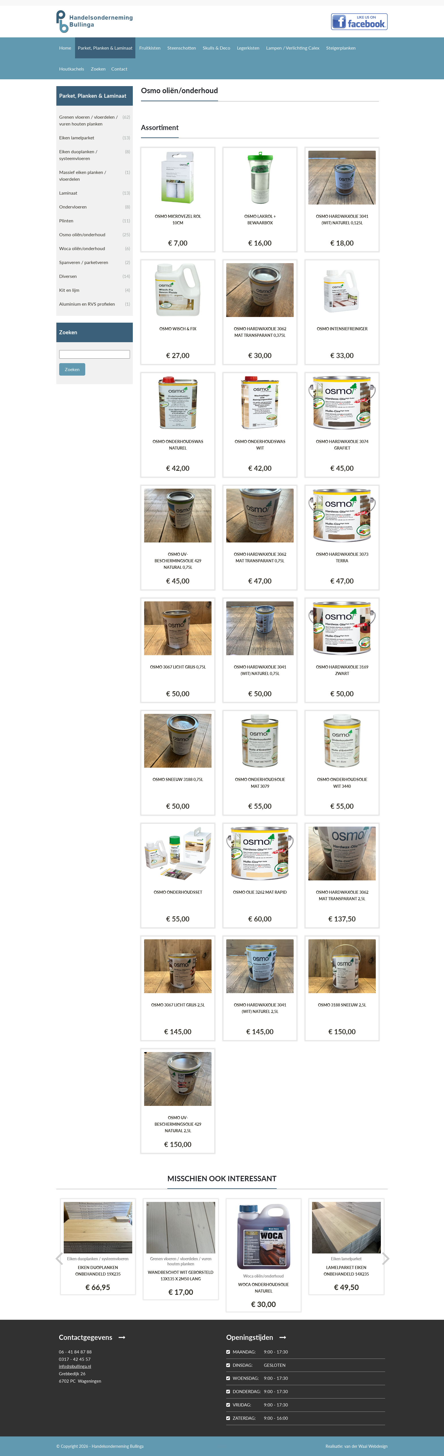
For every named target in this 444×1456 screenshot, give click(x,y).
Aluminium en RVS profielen (94, 304)
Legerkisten (248, 47)
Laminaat (94, 193)
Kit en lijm (94, 290)
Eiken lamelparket (94, 137)
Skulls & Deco (216, 47)
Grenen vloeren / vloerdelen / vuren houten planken (94, 120)
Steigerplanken (341, 47)
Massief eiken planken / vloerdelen (94, 175)
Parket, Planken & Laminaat (105, 47)
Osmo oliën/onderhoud (94, 234)
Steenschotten (181, 47)
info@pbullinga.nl (75, 1366)
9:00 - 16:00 (257, 1418)
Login (222, 1446)
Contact (119, 68)
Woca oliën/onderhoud (94, 248)
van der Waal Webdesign (366, 1446)
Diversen (94, 276)
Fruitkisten (150, 47)
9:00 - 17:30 (257, 1351)
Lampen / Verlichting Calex (292, 47)
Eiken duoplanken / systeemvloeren (94, 154)
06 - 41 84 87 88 (75, 1351)
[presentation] (57, 1258)
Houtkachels (71, 68)
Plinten (94, 220)
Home (65, 47)
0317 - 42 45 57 (75, 1359)
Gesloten (255, 1365)
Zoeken (98, 68)
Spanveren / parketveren (94, 262)
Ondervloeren (94, 206)
